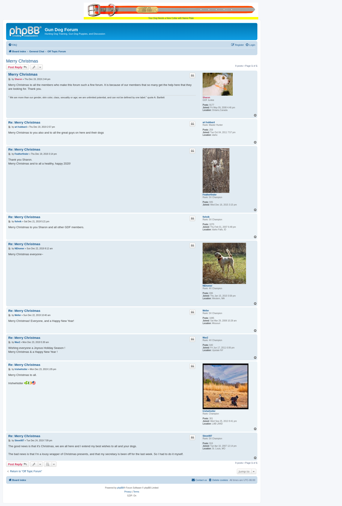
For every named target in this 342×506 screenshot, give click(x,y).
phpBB (120, 488)
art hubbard (209, 122)
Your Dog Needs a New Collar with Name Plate (171, 11)
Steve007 (207, 436)
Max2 (205, 337)
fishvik (206, 217)
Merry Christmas (22, 61)
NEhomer (207, 286)
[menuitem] (12, 45)
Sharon (206, 97)
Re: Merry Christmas (24, 122)
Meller (206, 310)
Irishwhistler (209, 411)
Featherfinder (210, 195)
